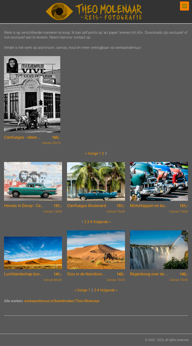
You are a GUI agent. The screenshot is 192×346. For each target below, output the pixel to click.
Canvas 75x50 (53, 208)
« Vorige (91, 153)
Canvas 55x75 (51, 140)
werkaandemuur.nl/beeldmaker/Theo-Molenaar (62, 301)
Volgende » (101, 222)
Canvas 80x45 (53, 277)
